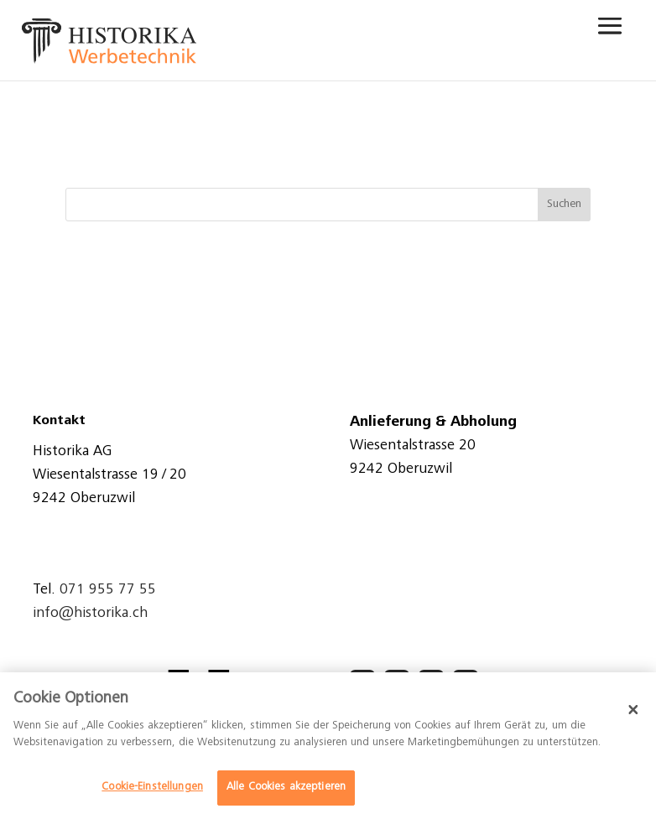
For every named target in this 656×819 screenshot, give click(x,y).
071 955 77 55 (108, 590)
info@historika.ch (90, 613)
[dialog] (328, 745)
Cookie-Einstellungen (152, 787)
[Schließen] (633, 709)
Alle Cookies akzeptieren (286, 787)
